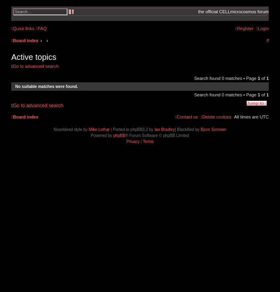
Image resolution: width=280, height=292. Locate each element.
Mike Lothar (99, 129)
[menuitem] (41, 28)
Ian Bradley (165, 129)
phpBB (119, 135)
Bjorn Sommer (214, 129)
